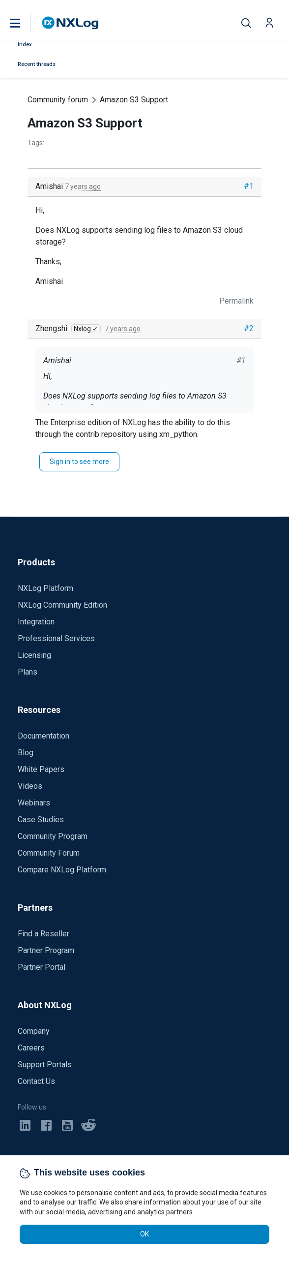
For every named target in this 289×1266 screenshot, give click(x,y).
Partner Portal (41, 967)
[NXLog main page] (70, 22)
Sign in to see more (79, 461)
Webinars (34, 802)
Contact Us (36, 1081)
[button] (25, 23)
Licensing (34, 655)
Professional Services (56, 638)
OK (144, 1234)
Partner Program (46, 950)
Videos (30, 786)
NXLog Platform (45, 588)
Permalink (236, 301)
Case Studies (41, 819)
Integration (36, 621)
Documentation (43, 736)
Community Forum (49, 853)
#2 (249, 328)
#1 (249, 186)
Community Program (52, 836)
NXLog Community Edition (62, 605)
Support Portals (45, 1064)
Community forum (58, 99)
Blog (25, 752)
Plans (27, 672)
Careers (31, 1047)
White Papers (41, 769)
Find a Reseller (43, 933)
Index (25, 44)
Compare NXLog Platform (62, 869)
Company (34, 1031)
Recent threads (37, 64)
